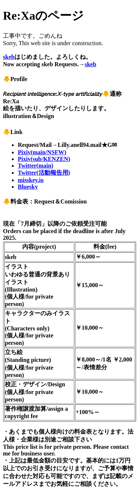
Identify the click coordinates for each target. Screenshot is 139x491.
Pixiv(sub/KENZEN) (44, 159)
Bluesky (28, 187)
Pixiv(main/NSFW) (42, 152)
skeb (8, 57)
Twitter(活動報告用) (44, 172)
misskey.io (31, 180)
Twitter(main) (35, 165)
